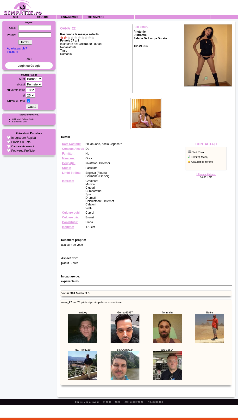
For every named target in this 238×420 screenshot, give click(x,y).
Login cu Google (29, 65)
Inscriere (12, 52)
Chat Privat (198, 152)
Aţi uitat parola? (17, 48)
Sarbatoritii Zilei (19, 121)
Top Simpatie (96, 17)
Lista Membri (69, 17)
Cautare (43, 17)
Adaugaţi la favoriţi (202, 161)
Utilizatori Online (20, 119)
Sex (15, 17)
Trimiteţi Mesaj (199, 157)
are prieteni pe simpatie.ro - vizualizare (91, 302)
